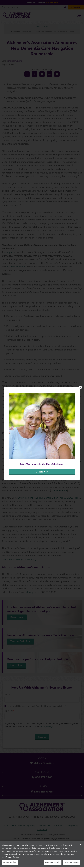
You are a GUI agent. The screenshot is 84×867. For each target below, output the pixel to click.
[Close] (80, 844)
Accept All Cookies (52, 862)
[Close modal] (80, 387)
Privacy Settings (10, 862)
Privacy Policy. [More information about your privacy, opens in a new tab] (12, 857)
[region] (42, 854)
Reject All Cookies (72, 862)
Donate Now (42, 471)
